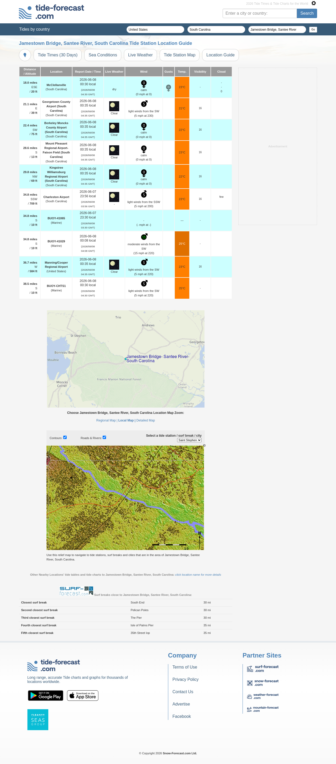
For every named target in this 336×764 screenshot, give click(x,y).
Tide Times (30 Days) (57, 55)
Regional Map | (107, 420)
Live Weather (140, 55)
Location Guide (220, 55)
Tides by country (34, 29)
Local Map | (126, 420)
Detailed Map (145, 420)
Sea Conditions (102, 55)
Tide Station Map (179, 55)
